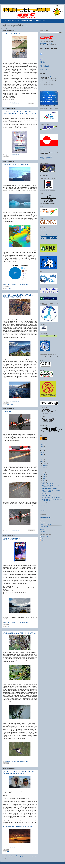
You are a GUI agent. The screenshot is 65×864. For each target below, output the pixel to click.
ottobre (44, 467)
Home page (19, 856)
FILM (8, 851)
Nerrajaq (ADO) (44, 536)
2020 (42, 446)
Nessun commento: (24, 154)
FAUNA (8, 765)
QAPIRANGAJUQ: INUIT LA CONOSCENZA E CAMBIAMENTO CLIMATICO (19, 773)
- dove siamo (42, 62)
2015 (42, 454)
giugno (44, 474)
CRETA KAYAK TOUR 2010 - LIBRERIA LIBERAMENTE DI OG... (50, 486)
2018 (42, 448)
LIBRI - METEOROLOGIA (12, 539)
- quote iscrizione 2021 (44, 67)
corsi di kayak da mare (44, 66)
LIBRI (8, 104)
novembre (45, 465)
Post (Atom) (9, 858)
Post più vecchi (32, 856)
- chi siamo (42, 61)
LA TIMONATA (8, 412)
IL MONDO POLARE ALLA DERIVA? (16, 165)
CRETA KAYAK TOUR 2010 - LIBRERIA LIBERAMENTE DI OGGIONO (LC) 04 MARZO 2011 (20, 113)
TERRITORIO (10, 404)
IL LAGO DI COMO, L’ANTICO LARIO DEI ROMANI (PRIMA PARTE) (18, 296)
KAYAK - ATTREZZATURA (45, 524)
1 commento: (23, 530)
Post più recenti (7, 856)
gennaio (44, 502)
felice (42, 540)
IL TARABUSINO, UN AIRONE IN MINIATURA (19, 633)
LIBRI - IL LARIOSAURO (11, 34)
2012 (42, 459)
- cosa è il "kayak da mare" (45, 63)
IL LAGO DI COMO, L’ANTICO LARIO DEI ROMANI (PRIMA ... (51, 491)
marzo (44, 480)
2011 (42, 461)
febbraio (44, 482)
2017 (42, 450)
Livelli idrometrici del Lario (45, 158)
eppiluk (42, 538)
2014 (42, 456)
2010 (42, 505)
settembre (45, 469)
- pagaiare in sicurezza (44, 65)
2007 (42, 510)
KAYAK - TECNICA (11, 532)
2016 (42, 452)
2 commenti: (23, 102)
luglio (44, 472)
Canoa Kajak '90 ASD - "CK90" (47, 43)
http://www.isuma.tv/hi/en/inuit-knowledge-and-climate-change (17, 826)
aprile (44, 478)
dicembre (45, 463)
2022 (42, 444)
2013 (42, 457)
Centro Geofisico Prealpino (46, 156)
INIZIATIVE (9, 157)
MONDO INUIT (10, 288)
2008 (42, 508)
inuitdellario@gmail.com (49, 76)
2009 (42, 507)
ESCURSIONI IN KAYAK (45, 517)
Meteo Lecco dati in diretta (46, 157)
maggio (44, 476)
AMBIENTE (42, 516)
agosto (44, 470)
